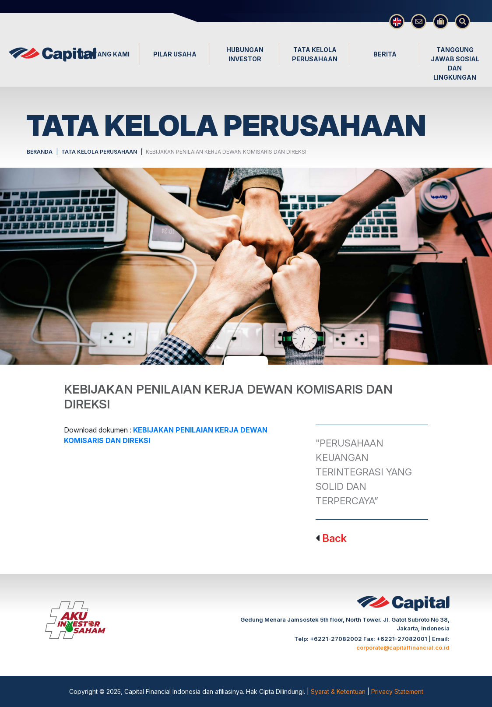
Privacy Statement (397, 691)
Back (334, 538)
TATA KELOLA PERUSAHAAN (99, 151)
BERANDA (40, 151)
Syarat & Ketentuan (339, 691)
